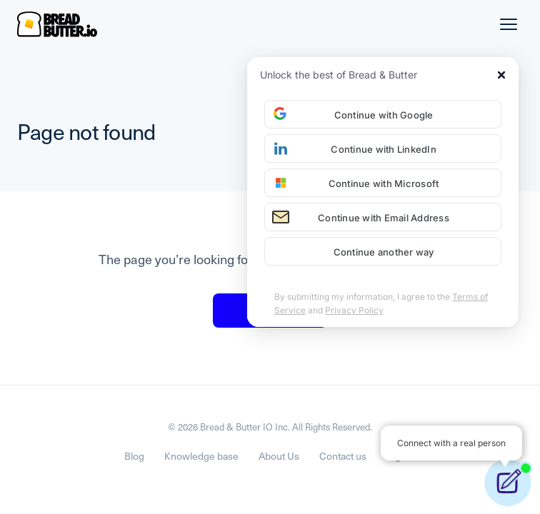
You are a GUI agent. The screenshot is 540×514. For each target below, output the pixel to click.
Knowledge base (201, 456)
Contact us (342, 456)
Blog (134, 456)
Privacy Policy (354, 310)
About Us (279, 456)
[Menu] (508, 24)
